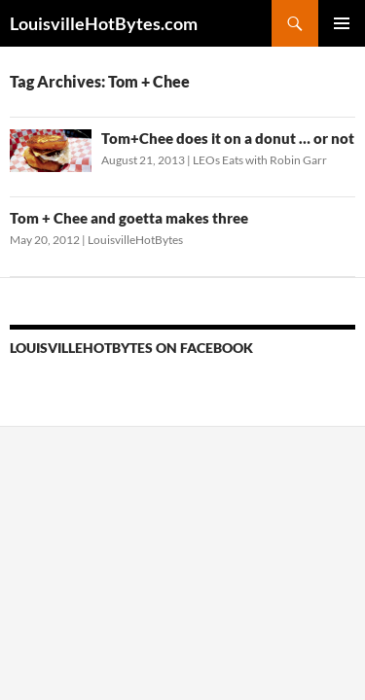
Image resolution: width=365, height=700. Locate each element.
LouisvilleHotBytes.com (104, 23)
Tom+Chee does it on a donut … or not (227, 138)
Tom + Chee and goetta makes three (129, 218)
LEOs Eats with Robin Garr (260, 160)
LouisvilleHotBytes (135, 239)
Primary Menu (341, 23)
